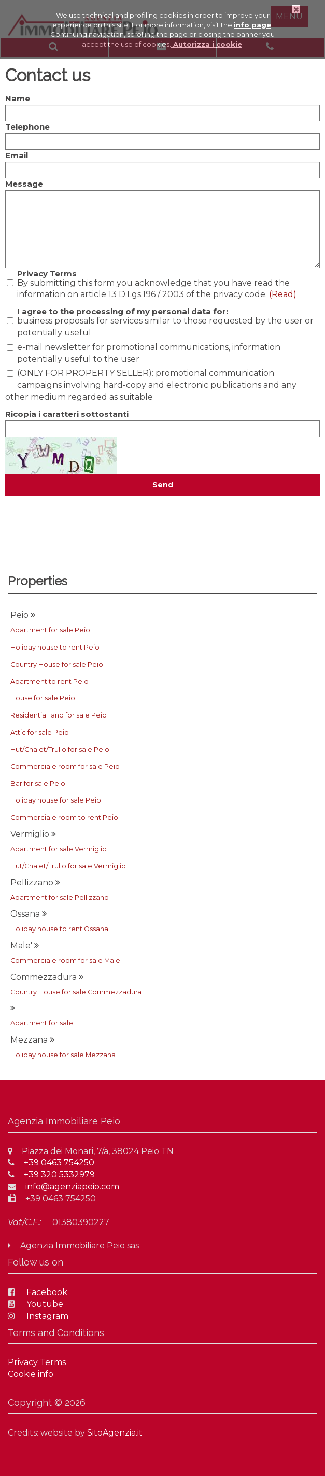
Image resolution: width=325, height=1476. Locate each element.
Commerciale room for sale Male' (66, 960)
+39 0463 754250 (51, 1163)
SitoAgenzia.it (115, 1433)
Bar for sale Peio (37, 784)
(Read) (282, 294)
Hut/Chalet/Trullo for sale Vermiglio (68, 866)
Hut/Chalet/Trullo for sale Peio (59, 749)
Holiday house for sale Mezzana (63, 1055)
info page (252, 25)
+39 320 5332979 (51, 1174)
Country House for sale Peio (56, 664)
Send (162, 484)
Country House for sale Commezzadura (76, 992)
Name (17, 98)
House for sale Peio (42, 698)
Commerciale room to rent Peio (64, 817)
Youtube (35, 1304)
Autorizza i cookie (206, 44)
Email (16, 155)
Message (24, 184)
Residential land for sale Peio (58, 715)
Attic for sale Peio (39, 732)
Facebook (37, 1292)
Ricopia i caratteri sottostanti (67, 414)
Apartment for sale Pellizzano (59, 898)
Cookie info (30, 1374)
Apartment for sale (41, 1023)
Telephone (27, 127)
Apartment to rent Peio (49, 681)
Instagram (38, 1316)
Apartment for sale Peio (50, 630)
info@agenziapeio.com (63, 1186)
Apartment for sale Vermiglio (58, 849)
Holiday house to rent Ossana (59, 929)
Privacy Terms (47, 273)
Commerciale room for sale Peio (65, 766)
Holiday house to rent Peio (55, 647)
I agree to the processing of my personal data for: (122, 311)
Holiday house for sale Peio (55, 800)
